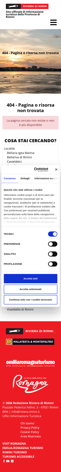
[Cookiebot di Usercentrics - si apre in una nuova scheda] (35, 169)
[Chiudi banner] (56, 169)
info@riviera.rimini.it (25, 412)
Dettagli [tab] (25, 178)
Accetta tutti (30, 278)
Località (9, 148)
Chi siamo (27, 423)
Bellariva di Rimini (19, 157)
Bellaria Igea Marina (20, 153)
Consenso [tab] (10, 178)
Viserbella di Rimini (20, 309)
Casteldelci (14, 161)
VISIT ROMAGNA (14, 443)
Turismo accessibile (18, 456)
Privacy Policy (29, 427)
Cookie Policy (29, 432)
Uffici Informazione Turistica (21, 416)
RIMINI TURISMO (14, 452)
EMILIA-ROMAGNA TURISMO (22, 448)
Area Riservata (30, 436)
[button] (53, 22)
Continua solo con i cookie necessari (30, 299)
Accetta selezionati (30, 289)
